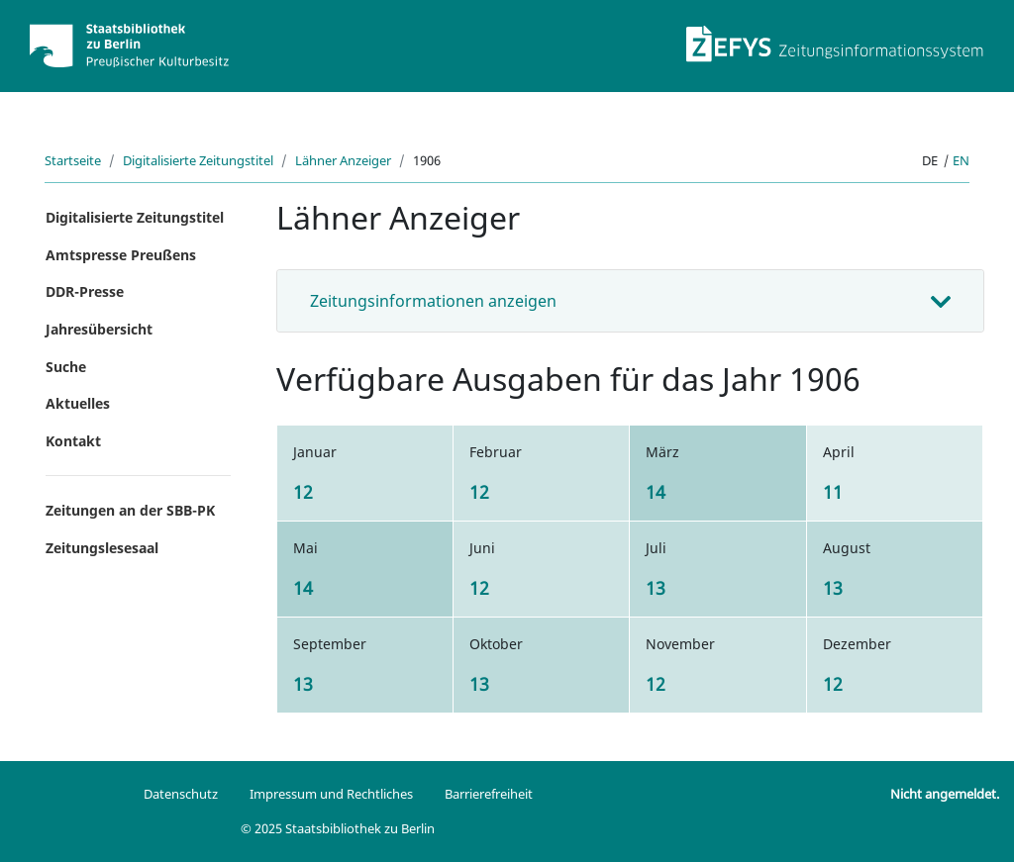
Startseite (73, 160)
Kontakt (73, 440)
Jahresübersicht (99, 329)
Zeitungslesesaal (102, 547)
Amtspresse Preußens (121, 254)
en (961, 160)
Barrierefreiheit (489, 794)
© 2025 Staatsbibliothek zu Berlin (338, 828)
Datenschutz (181, 794)
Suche (66, 366)
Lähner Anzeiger (343, 160)
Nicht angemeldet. (944, 794)
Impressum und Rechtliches (331, 794)
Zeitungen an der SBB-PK (130, 510)
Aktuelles (78, 403)
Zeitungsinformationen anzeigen (433, 301)
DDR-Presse (85, 291)
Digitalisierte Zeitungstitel (198, 160)
